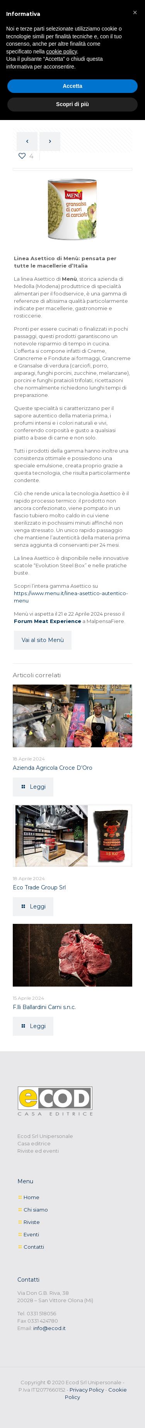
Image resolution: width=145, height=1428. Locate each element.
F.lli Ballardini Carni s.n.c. (44, 1007)
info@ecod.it (49, 1328)
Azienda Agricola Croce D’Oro (52, 767)
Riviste (32, 1222)
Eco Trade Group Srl (39, 887)
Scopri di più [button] (72, 104)
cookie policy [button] (61, 51)
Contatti (34, 1247)
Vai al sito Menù (43, 640)
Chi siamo (36, 1210)
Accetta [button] (72, 86)
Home (31, 1197)
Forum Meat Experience (47, 621)
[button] (135, 12)
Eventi (31, 1234)
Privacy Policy (87, 1390)
